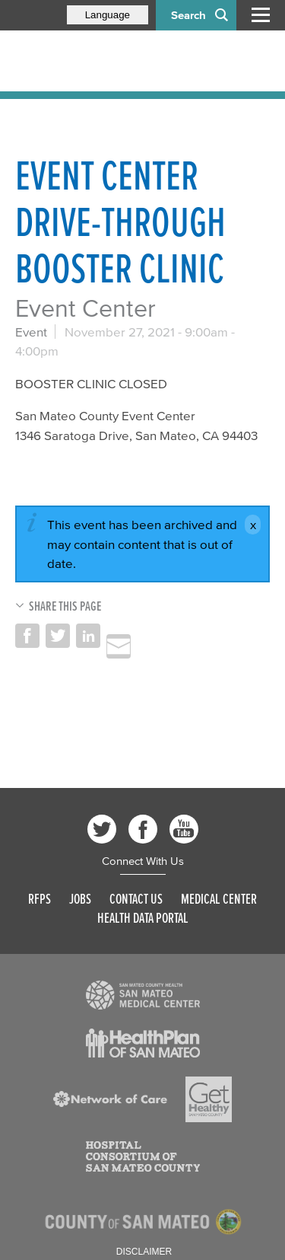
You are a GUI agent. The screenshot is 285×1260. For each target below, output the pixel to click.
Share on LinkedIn (88, 636)
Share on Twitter (58, 636)
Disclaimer (144, 1251)
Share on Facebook (27, 636)
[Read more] (143, 995)
